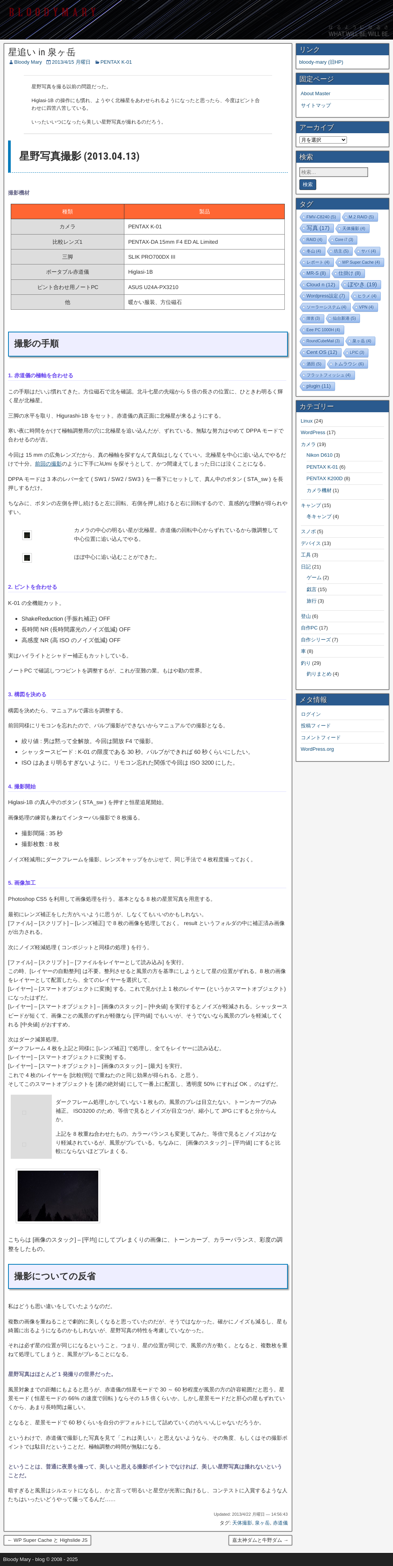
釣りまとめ (319, 674)
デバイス (311, 543)
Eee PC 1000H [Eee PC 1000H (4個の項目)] (323, 329)
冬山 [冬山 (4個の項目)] (314, 251)
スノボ (308, 531)
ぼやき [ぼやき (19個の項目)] (362, 284)
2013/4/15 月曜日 (71, 62)
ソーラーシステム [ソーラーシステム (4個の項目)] (327, 307)
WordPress (313, 432)
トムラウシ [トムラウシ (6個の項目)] (349, 363)
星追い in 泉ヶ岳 (42, 52)
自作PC (309, 628)
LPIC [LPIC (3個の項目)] (357, 352)
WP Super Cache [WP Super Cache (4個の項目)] (361, 262)
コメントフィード (321, 737)
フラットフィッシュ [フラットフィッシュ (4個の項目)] (329, 375)
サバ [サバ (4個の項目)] (368, 251)
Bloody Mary (28, 62)
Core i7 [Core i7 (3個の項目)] (344, 240)
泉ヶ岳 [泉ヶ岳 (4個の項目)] (361, 341)
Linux (307, 421)
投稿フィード (316, 725)
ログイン (311, 714)
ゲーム (314, 577)
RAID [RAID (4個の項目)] (315, 239)
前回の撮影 (48, 464)
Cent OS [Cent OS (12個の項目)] (322, 352)
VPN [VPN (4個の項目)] (366, 307)
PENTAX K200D (325, 478)
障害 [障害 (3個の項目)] (313, 318)
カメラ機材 (319, 490)
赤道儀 (280, 1523)
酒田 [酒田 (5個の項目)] (314, 364)
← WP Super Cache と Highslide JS (47, 1540)
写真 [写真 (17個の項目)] (318, 228)
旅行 (312, 601)
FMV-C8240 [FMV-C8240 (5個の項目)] (321, 217)
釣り (306, 663)
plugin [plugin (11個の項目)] (319, 386)
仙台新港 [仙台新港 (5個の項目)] (344, 318)
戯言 (312, 589)
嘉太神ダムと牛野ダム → (260, 1540)
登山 (306, 616)
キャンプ (311, 505)
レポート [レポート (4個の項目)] (318, 262)
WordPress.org (317, 749)
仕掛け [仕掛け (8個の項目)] (350, 273)
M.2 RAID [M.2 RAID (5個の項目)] (361, 217)
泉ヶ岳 (262, 1523)
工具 (306, 555)
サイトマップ (316, 105)
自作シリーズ (316, 640)
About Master (315, 93)
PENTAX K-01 (116, 62)
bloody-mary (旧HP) (321, 62)
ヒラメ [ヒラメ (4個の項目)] (367, 296)
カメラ (308, 444)
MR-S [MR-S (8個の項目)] (316, 273)
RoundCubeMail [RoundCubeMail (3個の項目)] (323, 341)
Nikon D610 (320, 455)
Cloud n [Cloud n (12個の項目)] (321, 284)
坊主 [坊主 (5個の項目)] (341, 251)
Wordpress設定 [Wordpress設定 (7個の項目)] (326, 296)
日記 (306, 567)
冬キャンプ (319, 516)
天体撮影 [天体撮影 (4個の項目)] (353, 228)
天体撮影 (242, 1523)
